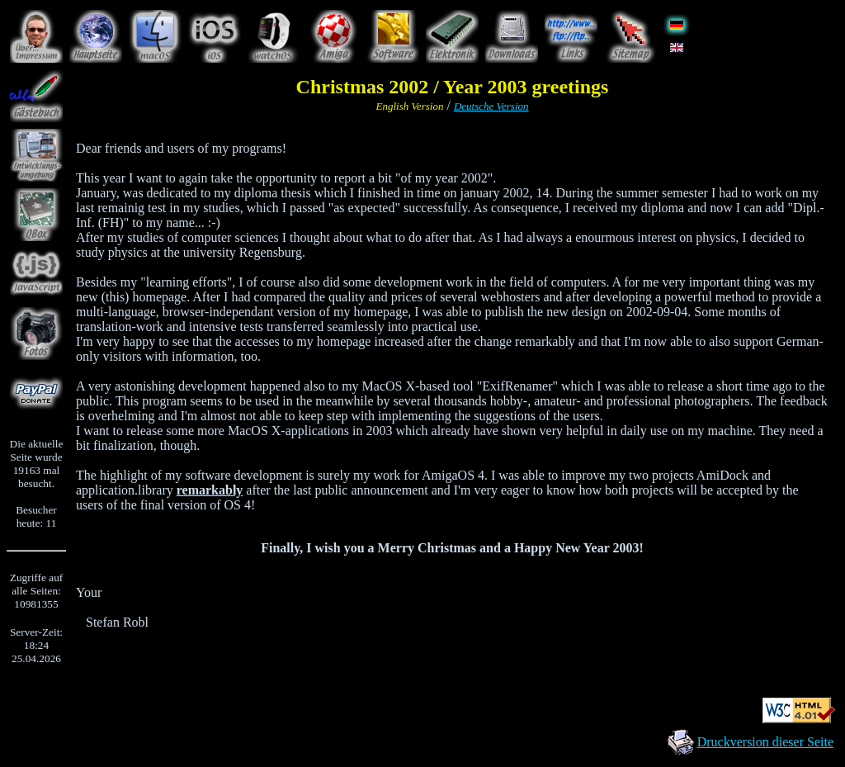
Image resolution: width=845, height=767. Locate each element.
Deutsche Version (491, 106)
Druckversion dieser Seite (765, 742)
